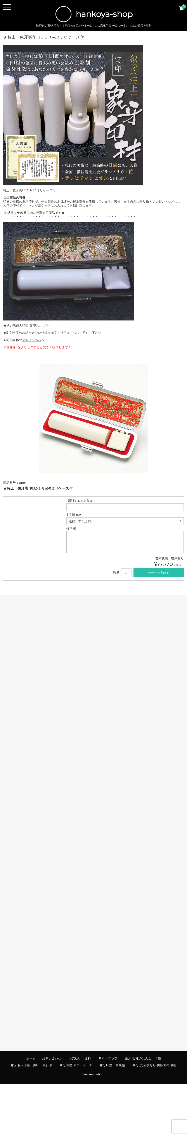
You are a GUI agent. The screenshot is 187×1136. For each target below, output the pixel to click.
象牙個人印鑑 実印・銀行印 (31, 1065)
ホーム (31, 1058)
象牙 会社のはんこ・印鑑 (143, 1058)
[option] (93, 418)
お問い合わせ (51, 1058)
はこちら (42, 325)
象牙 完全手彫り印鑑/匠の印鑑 (154, 1065)
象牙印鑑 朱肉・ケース (76, 1065)
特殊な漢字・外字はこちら (60, 333)
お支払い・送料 (80, 1058)
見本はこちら (31, 340)
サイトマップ (108, 1058)
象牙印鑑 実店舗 (112, 1065)
